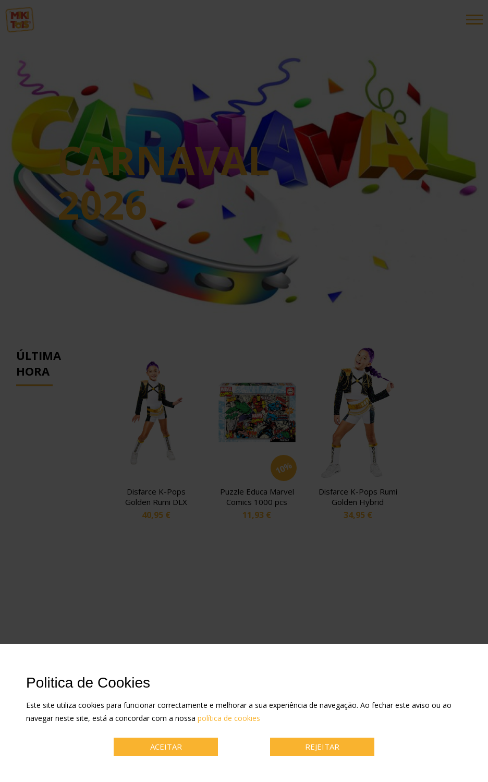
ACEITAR (166, 746)
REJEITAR (322, 746)
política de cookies (229, 718)
